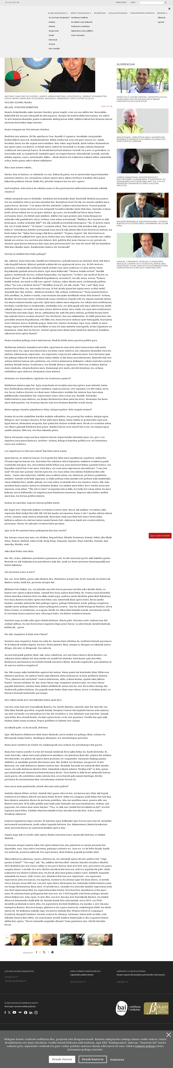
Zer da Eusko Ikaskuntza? (59, 18)
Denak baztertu (93, 1059)
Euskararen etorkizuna (80, 26)
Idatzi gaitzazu (77, 982)
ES (10, 2)
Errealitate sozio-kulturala (81, 22)
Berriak (162, 13)
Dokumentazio (142, 13)
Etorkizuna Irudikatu (79, 18)
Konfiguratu (117, 1059)
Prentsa (52, 44)
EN (18, 2)
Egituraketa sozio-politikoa (82, 31)
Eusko (58, 13)
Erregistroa (121, 2)
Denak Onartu (62, 1059)
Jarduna (52, 22)
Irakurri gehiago (145, 1046)
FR (14, 2)
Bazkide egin (11, 977)
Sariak (51, 35)
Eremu (81, 13)
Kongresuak (54, 31)
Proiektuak (100, 13)
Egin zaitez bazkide (160, 536)
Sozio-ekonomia (77, 35)
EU (6, 2)
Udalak (117, 13)
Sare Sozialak (54, 49)
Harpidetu (122, 982)
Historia (52, 26)
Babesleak (53, 40)
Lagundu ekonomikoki (15, 981)
